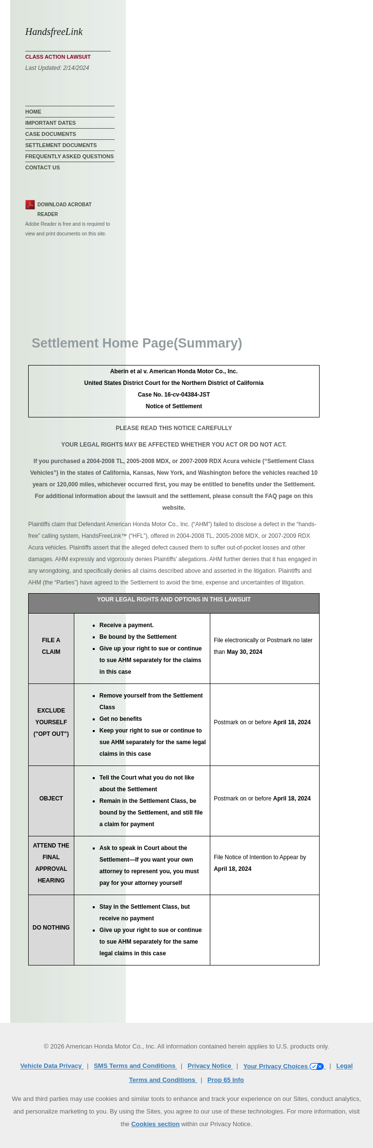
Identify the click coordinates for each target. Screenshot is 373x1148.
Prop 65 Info (225, 1079)
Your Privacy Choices (284, 1066)
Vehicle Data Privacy (52, 1066)
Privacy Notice (210, 1066)
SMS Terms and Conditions (135, 1066)
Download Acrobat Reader (64, 209)
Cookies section (155, 1124)
